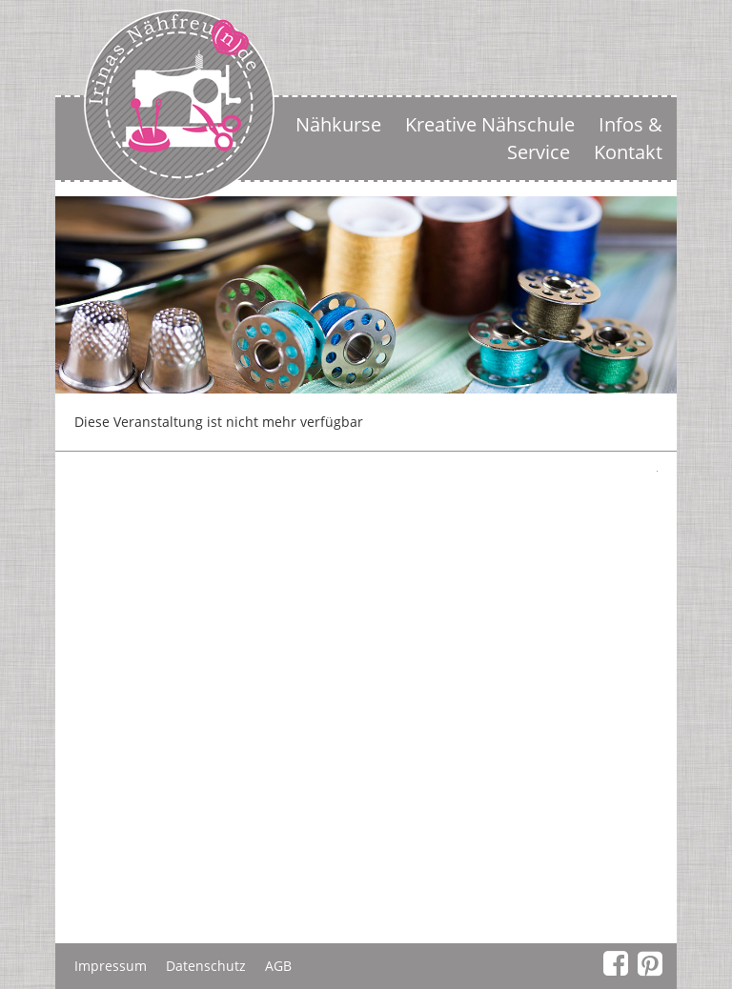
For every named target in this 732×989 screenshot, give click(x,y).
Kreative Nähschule (490, 124)
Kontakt (628, 152)
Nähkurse (338, 124)
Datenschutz (206, 966)
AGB (278, 966)
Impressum (110, 966)
